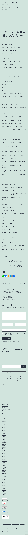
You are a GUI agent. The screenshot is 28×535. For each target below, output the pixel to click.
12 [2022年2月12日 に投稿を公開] (20, 376)
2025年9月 (4, 427)
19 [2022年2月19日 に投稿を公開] (20, 378)
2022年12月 (4, 476)
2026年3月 (4, 421)
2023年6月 (4, 467)
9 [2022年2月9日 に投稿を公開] (10, 376)
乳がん (14, 7)
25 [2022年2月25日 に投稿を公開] (17, 380)
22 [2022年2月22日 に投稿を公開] (7, 380)
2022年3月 (4, 490)
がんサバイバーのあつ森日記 (9, 2)
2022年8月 (4, 482)
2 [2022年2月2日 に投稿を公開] (10, 374)
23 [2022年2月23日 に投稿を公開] (10, 380)
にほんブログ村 (5, 504)
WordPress (11, 533)
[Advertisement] (14, 22)
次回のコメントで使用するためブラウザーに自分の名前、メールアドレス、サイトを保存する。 (14, 334)
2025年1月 (4, 439)
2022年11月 (4, 477)
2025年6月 (4, 431)
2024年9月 (4, 444)
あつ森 (10, 7)
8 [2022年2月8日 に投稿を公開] (7, 376)
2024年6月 (4, 448)
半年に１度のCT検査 (6, 409)
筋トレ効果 (4, 410)
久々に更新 (4, 407)
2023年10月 (4, 461)
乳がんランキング (5, 500)
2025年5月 (4, 433)
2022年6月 (4, 485)
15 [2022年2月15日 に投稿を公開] (7, 378)
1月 (3, 384)
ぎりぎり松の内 (5, 406)
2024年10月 (4, 442)
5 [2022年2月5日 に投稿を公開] (20, 374)
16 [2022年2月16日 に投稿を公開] (10, 378)
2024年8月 (4, 445)
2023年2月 (4, 473)
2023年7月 (4, 465)
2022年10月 (4, 479)
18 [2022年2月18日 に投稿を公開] (17, 378)
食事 (23, 7)
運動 (6, 9)
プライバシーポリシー (6, 531)
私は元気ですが (5, 404)
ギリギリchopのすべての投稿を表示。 (9, 299)
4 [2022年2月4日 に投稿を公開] (17, 374)
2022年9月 (4, 480)
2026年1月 (4, 422)
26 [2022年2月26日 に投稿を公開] (20, 380)
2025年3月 (4, 436)
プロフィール (5, 7)
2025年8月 (4, 428)
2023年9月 (4, 462)
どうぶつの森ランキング (6, 508)
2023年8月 (4, 464)
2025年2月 (4, 438)
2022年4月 (4, 488)
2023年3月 (4, 471)
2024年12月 (4, 441)
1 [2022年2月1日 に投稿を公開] (7, 374)
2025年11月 (4, 424)
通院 (17, 7)
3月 (24, 384)
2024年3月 (4, 453)
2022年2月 (4, 491)
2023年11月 (4, 459)
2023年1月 (4, 474)
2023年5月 (4, 468)
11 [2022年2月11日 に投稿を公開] (17, 376)
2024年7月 (4, 447)
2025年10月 (4, 425)
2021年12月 (4, 494)
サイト (3, 327)
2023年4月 (4, 470)
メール (16, 322)
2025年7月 (4, 430)
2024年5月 (4, 450)
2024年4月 (4, 451)
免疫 (20, 7)
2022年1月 (4, 493)
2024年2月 (4, 454)
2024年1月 (4, 456)
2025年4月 (4, 435)
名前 (3, 322)
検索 (3, 364)
